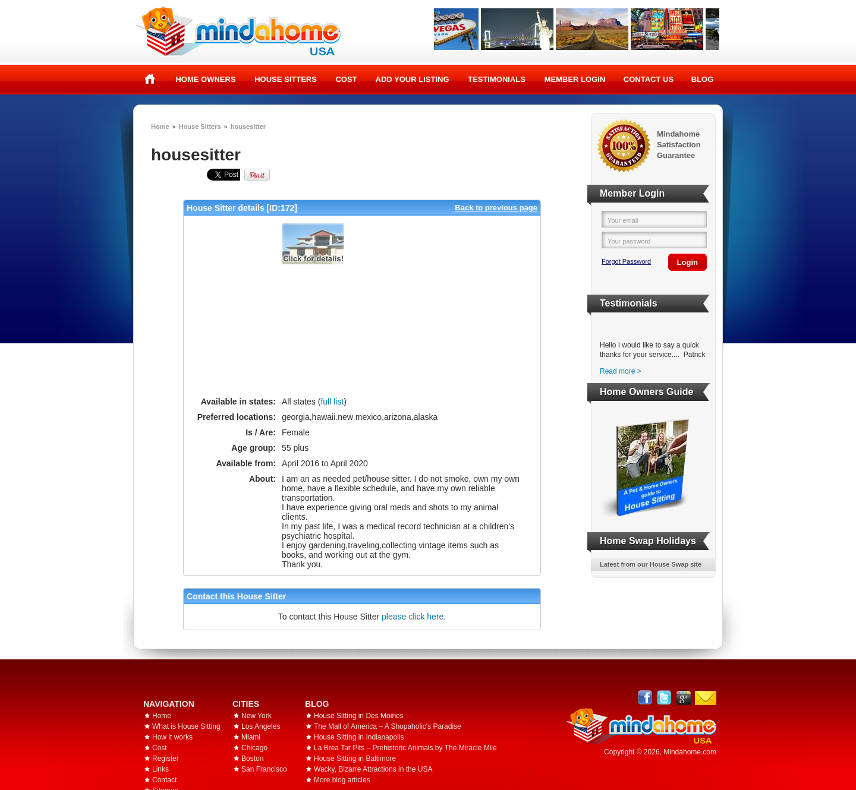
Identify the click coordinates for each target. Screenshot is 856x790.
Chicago (254, 748)
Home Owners (205, 79)
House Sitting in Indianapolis (359, 737)
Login (687, 262)
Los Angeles (260, 726)
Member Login (575, 79)
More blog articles (342, 780)
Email (705, 698)
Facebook (645, 697)
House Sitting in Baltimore (355, 758)
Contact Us (649, 79)
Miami (250, 737)
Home (150, 79)
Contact (164, 780)
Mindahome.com (689, 752)
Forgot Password (626, 261)
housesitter (248, 126)
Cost (346, 79)
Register (165, 758)
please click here (412, 616)
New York (256, 716)
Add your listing (412, 79)
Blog (702, 79)
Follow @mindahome (664, 697)
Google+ (683, 697)
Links (160, 769)
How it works (172, 737)
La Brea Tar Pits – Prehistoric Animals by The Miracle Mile (405, 748)
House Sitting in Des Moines (359, 716)
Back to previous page (496, 207)
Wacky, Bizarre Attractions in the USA (373, 769)
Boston (252, 758)
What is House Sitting (186, 726)
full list (332, 401)
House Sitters (285, 79)
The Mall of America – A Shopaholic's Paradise (387, 726)
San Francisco (264, 769)
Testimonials (496, 79)
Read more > (620, 371)
